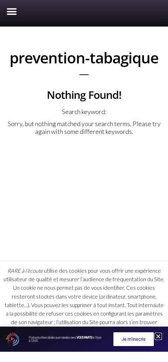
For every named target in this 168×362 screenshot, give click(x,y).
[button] (11, 11)
